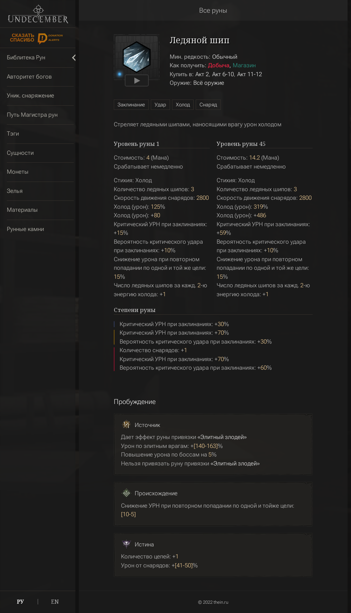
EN (55, 601)
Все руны (213, 10)
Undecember (38, 13)
